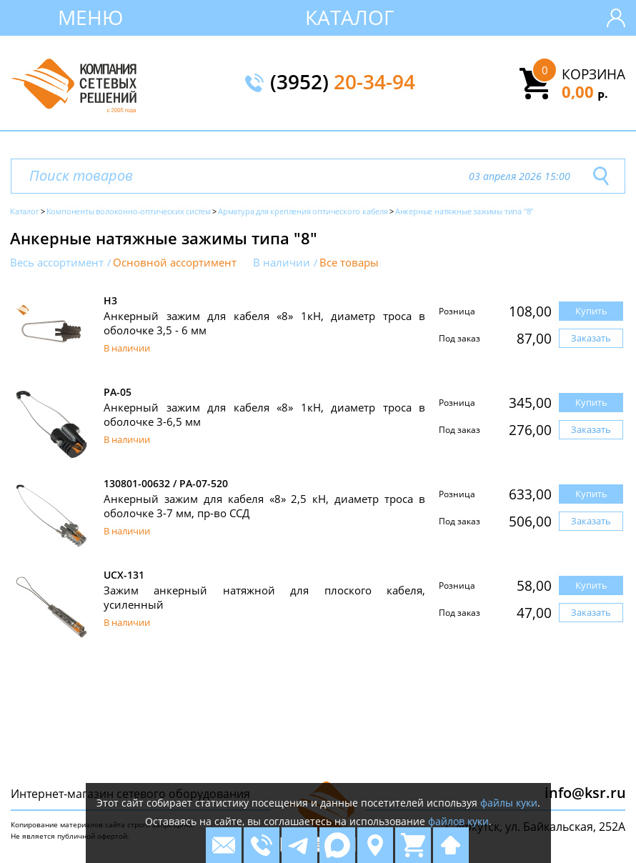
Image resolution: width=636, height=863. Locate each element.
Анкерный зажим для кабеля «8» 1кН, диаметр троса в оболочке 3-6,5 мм (264, 414)
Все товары (349, 262)
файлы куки (508, 802)
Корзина (593, 74)
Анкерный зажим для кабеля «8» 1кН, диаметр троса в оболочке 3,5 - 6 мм (264, 323)
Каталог (349, 17)
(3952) (342, 83)
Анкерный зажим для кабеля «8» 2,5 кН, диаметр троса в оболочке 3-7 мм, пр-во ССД (264, 506)
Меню (90, 17)
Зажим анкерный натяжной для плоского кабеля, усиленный (264, 597)
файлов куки (458, 821)
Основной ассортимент (175, 262)
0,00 (585, 91)
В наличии (281, 262)
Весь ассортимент (57, 262)
